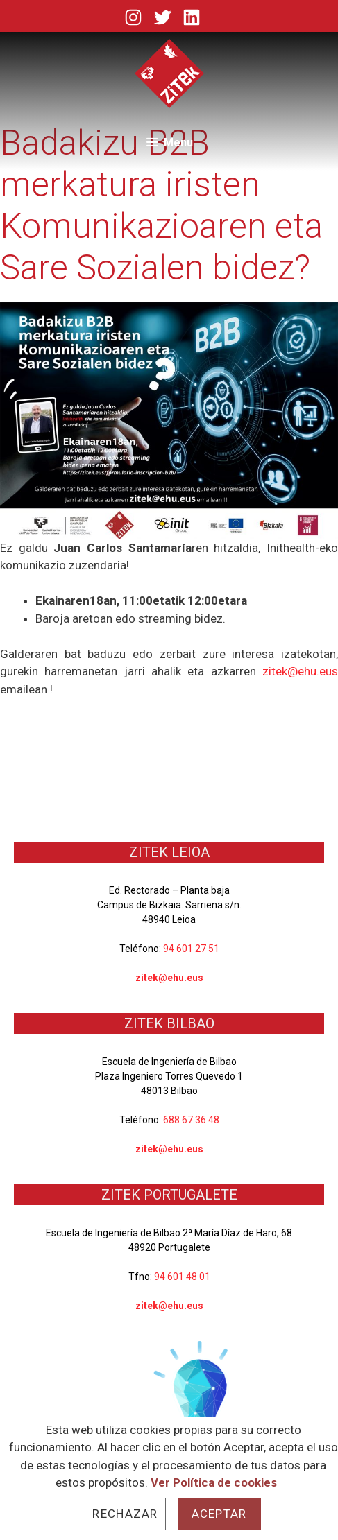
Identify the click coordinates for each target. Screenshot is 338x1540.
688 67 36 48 (191, 1119)
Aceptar (219, 1514)
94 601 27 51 (191, 948)
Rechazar (125, 1514)
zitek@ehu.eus (300, 671)
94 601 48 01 (182, 1276)
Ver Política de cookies (214, 1482)
